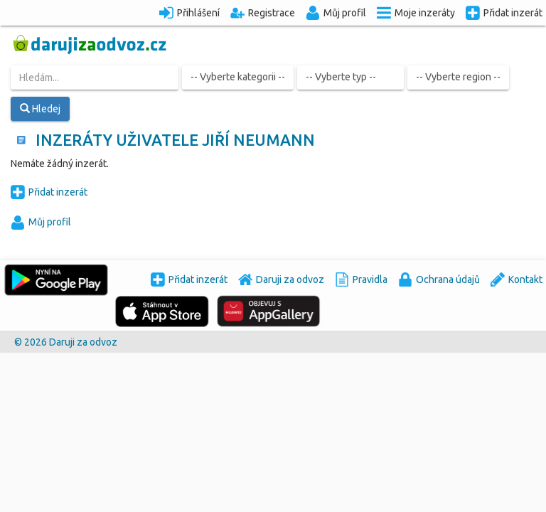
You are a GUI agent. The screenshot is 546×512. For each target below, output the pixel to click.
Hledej (40, 108)
